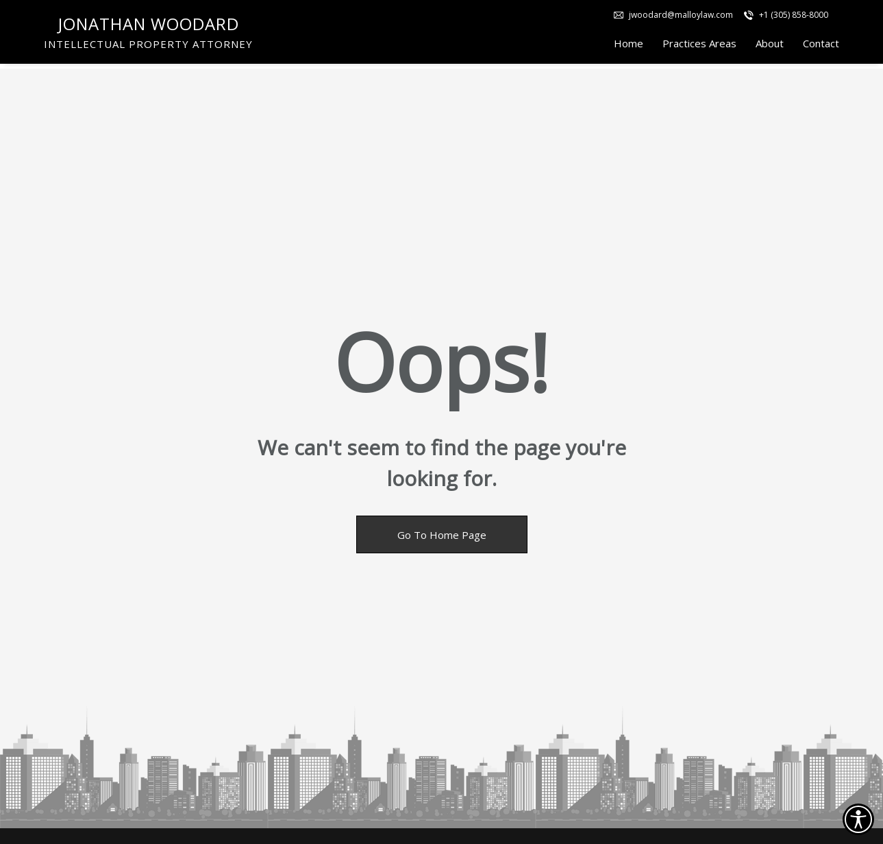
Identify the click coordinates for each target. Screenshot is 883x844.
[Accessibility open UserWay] (858, 819)
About (770, 46)
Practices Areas (699, 46)
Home (628, 46)
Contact (821, 46)
